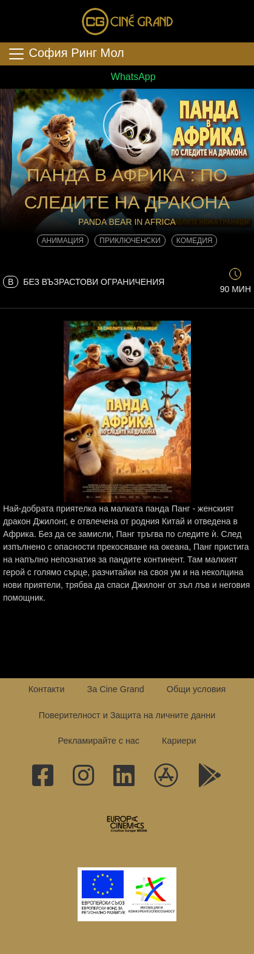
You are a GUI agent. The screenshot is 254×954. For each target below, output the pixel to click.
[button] (127, 124)
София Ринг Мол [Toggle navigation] (65, 54)
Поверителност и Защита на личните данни (127, 715)
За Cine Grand (115, 689)
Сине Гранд (127, 21)
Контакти (46, 689)
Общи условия (196, 689)
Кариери (179, 741)
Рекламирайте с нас (98, 741)
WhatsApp (126, 77)
